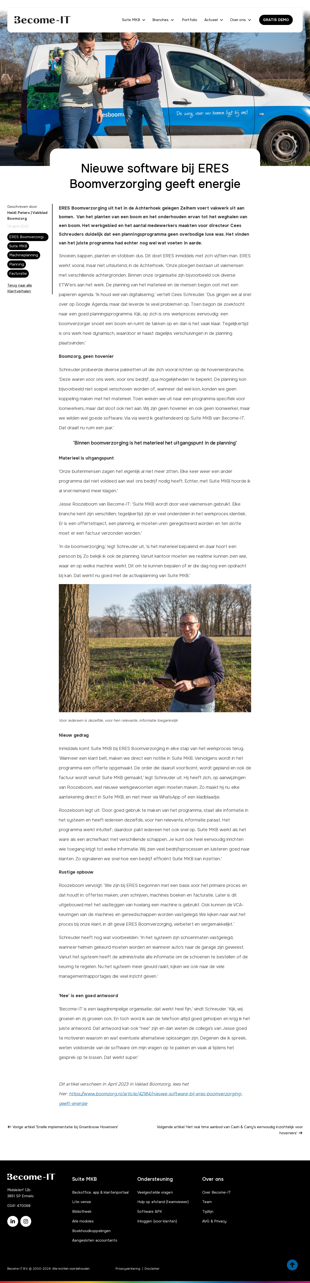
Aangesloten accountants (94, 1240)
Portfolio (189, 19)
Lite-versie (81, 1201)
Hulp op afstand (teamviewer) (163, 1201)
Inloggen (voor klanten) (157, 1221)
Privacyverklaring (128, 1269)
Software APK (149, 1211)
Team (207, 1201)
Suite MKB (131, 19)
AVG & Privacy (214, 1221)
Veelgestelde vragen (155, 1192)
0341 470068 (19, 1205)
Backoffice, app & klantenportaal (100, 1192)
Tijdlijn (207, 1211)
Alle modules (83, 1221)
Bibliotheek (82, 1211)
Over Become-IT (216, 1192)
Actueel (211, 19)
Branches (160, 19)
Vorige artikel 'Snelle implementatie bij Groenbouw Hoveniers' (62, 1127)
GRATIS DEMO (276, 19)
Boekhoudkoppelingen (91, 1230)
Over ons (238, 19)
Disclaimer (152, 1269)
